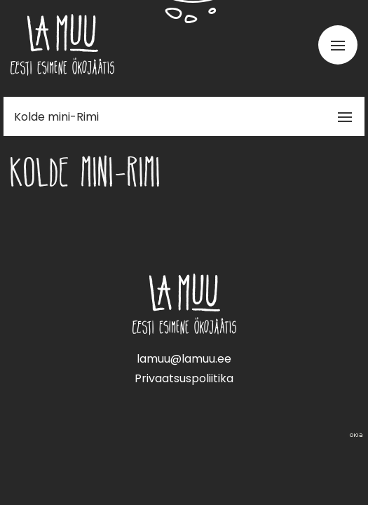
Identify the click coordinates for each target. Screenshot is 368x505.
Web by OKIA (356, 435)
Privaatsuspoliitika (184, 378)
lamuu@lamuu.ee (184, 359)
